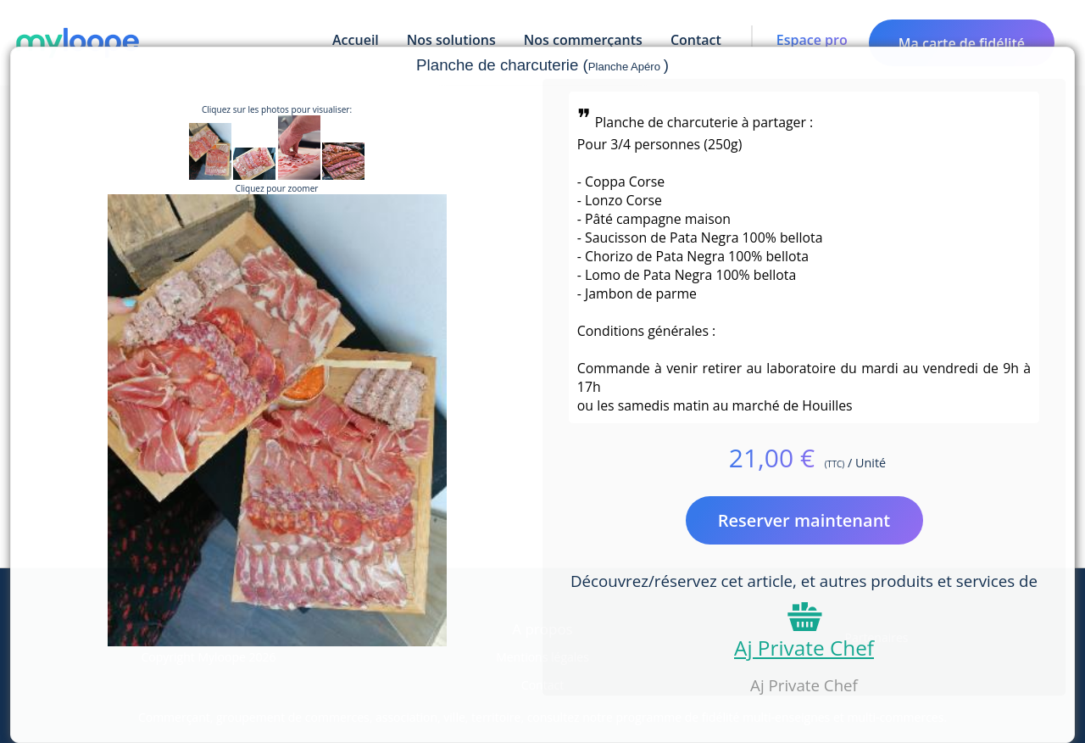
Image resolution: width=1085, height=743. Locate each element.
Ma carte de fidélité (962, 43)
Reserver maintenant (804, 520)
